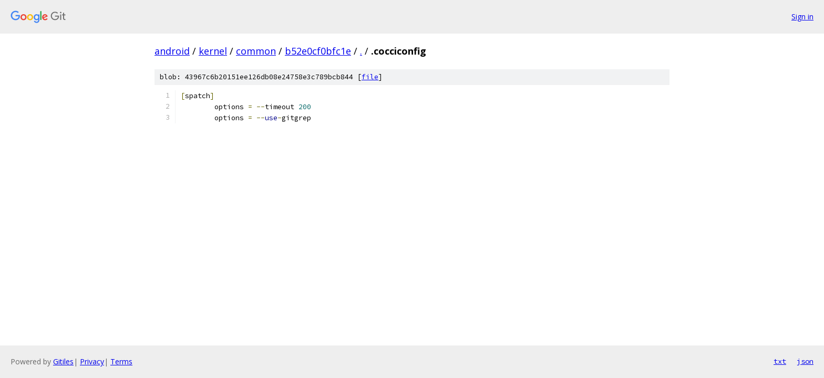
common (256, 51)
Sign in (802, 17)
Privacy (92, 361)
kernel (213, 51)
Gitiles (63, 361)
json (805, 361)
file (370, 76)
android (172, 51)
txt (780, 361)
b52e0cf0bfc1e (318, 51)
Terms (121, 361)
